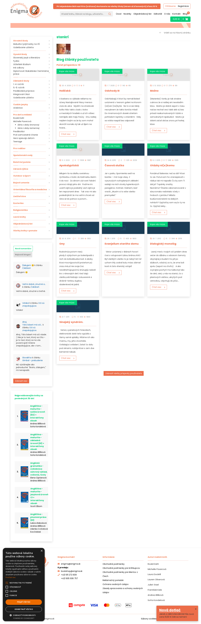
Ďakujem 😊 (28, 265)
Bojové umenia (21, 182)
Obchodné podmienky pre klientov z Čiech (120, 574)
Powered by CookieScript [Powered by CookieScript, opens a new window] (23, 618)
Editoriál (158, 13)
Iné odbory (18, 67)
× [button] (41, 551)
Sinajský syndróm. (71, 322)
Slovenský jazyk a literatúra (26, 57)
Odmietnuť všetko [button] (24, 609)
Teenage (17, 141)
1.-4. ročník (18, 84)
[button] (24, 615)
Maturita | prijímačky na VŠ (26, 44)
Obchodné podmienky (114, 564)
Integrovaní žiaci (21, 94)
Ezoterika (18, 203)
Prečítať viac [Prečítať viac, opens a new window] (11, 577)
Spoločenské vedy (23, 155)
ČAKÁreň (26, 268)
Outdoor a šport (22, 175)
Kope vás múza (66, 71)
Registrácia (183, 6)
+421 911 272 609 (67, 575)
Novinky (127, 13)
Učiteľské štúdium (22, 64)
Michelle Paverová (22, 121)
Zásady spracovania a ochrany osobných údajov (123, 590)
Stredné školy (20, 40)
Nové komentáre (23, 248)
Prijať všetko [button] (23, 602)
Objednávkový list (142, 13)
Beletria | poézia (21, 162)
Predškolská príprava (23, 91)
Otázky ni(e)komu (162, 165)
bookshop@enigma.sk (70, 571)
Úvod (118, 13)
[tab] (23, 249)
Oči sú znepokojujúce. (33, 304)
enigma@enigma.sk (69, 564)
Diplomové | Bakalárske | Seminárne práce (31, 72)
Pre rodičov (19, 148)
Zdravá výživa (20, 169)
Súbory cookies (149, 618)
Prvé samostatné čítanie (25, 134)
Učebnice (18, 107)
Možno (154, 90)
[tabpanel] (31, 322)
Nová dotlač (170, 610)
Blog (185, 13)
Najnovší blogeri (23, 254)
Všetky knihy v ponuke (25, 230)
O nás (167, 13)
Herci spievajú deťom (23, 138)
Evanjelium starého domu (122, 243)
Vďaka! (25, 303)
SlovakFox (27, 357)
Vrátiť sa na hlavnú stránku (177, 32)
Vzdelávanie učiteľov (23, 47)
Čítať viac (66, 134)
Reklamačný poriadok (113, 580)
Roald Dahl (18, 118)
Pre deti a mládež (22, 114)
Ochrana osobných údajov (116, 584)
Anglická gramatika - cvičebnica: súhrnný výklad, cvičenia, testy (38, 469)
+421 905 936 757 (69, 578)
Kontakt (176, 13)
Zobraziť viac (21, 381)
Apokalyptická (69, 165)
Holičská (64, 90)
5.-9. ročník (18, 87)
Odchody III (112, 90)
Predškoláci (19, 131)
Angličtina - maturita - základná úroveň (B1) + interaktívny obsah (37, 442)
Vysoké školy (20, 54)
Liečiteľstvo (19, 196)
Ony (62, 243)
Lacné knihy (19, 217)
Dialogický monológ (163, 243)
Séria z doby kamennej (28, 128)
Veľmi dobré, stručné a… (34, 284)
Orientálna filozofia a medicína (30, 189)
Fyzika (16, 61)
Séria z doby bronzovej (28, 124)
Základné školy (21, 80)
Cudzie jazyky (20, 104)
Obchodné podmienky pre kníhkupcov (121, 568)
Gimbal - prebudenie (32, 360)
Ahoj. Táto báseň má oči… (32, 323)
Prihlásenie (170, 6)
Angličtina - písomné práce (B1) (38, 517)
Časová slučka (114, 165)
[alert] (24, 584)
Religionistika (20, 210)
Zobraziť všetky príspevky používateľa (123, 373)
